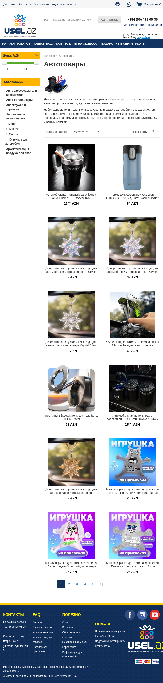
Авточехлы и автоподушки (15, 116)
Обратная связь (71, 632)
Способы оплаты (42, 627)
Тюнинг (11, 123)
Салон (13, 134)
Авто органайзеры (19, 100)
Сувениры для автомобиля (16, 141)
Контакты (24, 4)
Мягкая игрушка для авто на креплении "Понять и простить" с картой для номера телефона (132, 566)
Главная (49, 55)
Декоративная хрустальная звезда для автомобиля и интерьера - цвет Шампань (71, 493)
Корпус (13, 128)
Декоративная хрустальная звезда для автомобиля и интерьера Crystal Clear (71, 343)
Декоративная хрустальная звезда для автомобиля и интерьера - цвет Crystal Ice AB (71, 272)
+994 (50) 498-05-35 (14, 626)
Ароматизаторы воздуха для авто (18, 151)
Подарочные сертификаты (123, 43)
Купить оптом (102, 646)
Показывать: (139, 132)
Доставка (9, 4)
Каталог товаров (16, 43)
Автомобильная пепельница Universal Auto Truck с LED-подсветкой (71, 196)
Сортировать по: (57, 132)
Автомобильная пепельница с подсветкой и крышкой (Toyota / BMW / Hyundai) (132, 419)
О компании (41, 4)
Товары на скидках (80, 43)
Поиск (109, 19)
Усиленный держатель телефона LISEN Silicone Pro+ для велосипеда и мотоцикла (132, 345)
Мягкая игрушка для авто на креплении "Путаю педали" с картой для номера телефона (71, 566)
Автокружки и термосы (16, 107)
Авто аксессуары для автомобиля (21, 92)
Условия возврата (43, 632)
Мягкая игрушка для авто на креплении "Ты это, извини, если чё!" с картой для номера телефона (132, 493)
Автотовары (14, 82)
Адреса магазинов (64, 4)
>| (101, 584)
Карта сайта (69, 647)
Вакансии (67, 627)
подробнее (143, 37)
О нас (65, 622)
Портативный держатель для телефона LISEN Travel (71, 417)
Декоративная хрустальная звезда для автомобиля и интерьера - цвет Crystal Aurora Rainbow (132, 272)
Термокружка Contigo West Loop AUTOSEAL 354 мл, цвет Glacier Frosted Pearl (132, 198)
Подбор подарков (47, 43)
